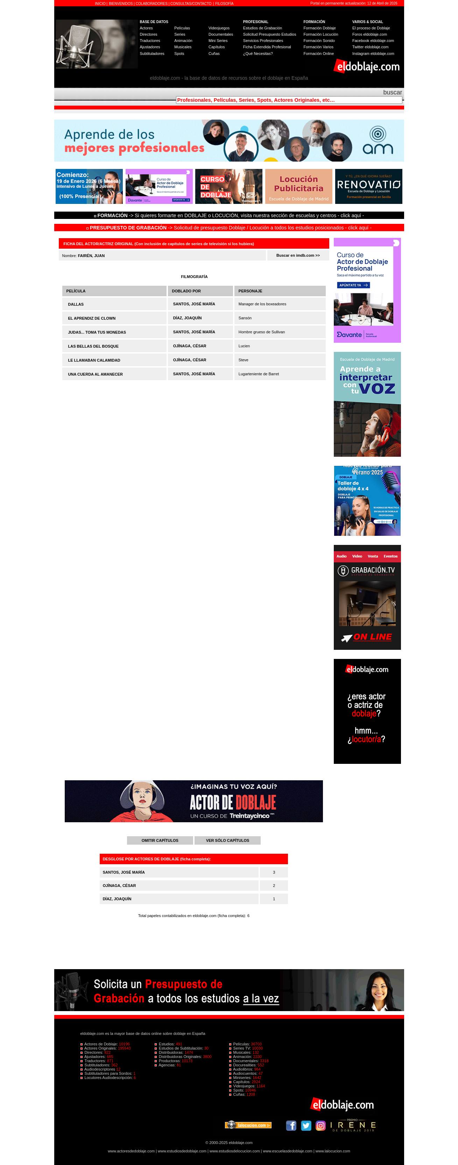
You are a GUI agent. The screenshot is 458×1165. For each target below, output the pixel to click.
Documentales (221, 34)
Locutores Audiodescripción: (107, 1077)
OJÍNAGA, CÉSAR (189, 346)
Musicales (182, 47)
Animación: (241, 1056)
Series (179, 34)
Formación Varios (318, 47)
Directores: (92, 1052)
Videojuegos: (243, 1086)
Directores (148, 34)
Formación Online (319, 53)
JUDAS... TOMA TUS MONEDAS (97, 332)
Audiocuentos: (244, 1073)
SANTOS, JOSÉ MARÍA (194, 304)
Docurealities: (243, 1065)
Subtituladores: (96, 1065)
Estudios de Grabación (262, 28)
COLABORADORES (152, 4)
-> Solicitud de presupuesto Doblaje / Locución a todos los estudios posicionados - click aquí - (229, 227)
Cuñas (214, 53)
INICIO (100, 4)
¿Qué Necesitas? (258, 53)
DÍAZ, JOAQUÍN (187, 318)
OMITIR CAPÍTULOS (160, 840)
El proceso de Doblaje (371, 28)
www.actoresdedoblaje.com (131, 1151)
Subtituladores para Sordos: (107, 1073)
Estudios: (165, 1044)
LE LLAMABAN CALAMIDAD (94, 360)
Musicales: (241, 1052)
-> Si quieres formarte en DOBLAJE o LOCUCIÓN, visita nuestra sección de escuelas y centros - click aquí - (230, 215)
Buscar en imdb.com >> (298, 255)
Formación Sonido (319, 40)
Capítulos (217, 47)
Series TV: (240, 1048)
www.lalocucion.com (333, 1151)
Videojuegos (219, 28)
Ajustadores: (93, 1056)
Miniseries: (241, 1077)
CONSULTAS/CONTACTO (191, 4)
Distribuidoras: (169, 1052)
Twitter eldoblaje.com (370, 47)
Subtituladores (152, 53)
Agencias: (166, 1065)
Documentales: (244, 1061)
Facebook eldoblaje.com (373, 40)
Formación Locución (321, 34)
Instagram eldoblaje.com (373, 53)
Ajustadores (150, 47)
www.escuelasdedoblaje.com (287, 1151)
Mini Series (218, 40)
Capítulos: (240, 1082)
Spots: (237, 1090)
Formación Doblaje (320, 28)
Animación (183, 40)
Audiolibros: (241, 1069)
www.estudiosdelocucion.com (235, 1151)
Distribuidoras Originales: (179, 1056)
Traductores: (93, 1061)
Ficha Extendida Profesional (267, 47)
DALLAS (76, 304)
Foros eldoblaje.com (369, 34)
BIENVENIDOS (121, 4)
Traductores (150, 40)
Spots (179, 53)
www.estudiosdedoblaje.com (182, 1151)
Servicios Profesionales (263, 40)
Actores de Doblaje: (99, 1044)
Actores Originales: (99, 1048)
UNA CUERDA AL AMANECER (95, 374)
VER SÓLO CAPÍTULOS (227, 840)
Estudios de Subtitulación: (179, 1048)
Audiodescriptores (98, 1069)
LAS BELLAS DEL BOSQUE (93, 346)
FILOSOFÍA (224, 4)
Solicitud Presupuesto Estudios (269, 34)
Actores (146, 28)
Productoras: (168, 1061)
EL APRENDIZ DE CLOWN (92, 318)
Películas (182, 28)
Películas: (240, 1044)
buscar (392, 92)
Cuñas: (238, 1094)
